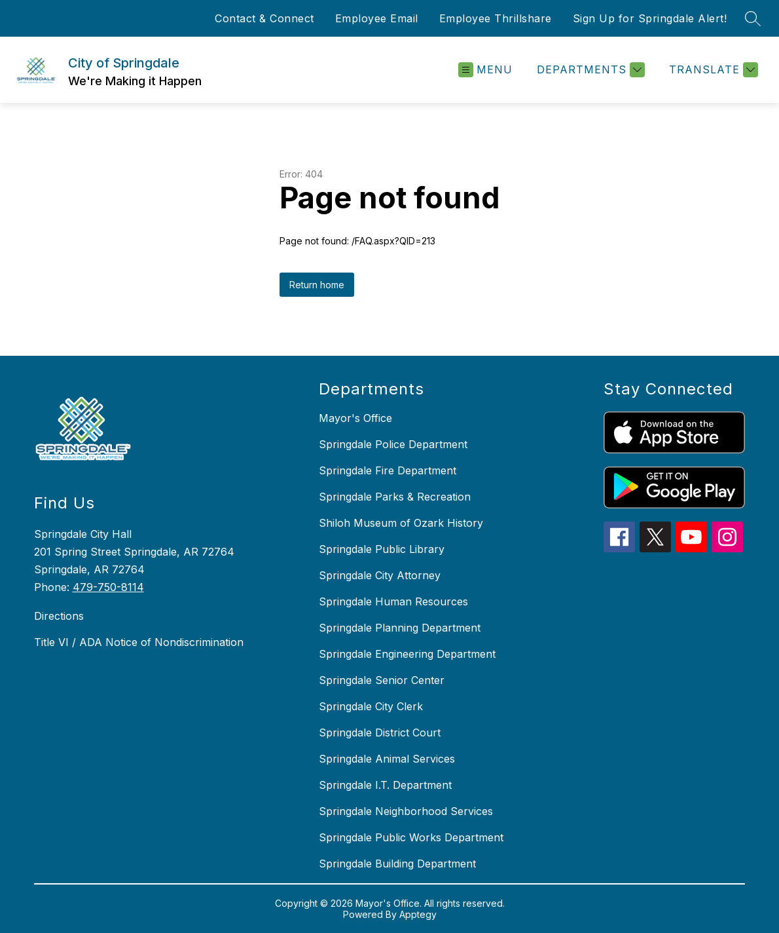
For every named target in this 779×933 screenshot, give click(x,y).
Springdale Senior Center (381, 680)
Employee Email (376, 18)
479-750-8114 (108, 587)
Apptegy (418, 914)
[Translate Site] (712, 70)
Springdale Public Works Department (411, 837)
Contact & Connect (264, 18)
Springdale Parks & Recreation (395, 496)
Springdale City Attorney (380, 575)
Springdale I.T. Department (385, 784)
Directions (59, 615)
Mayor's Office (355, 418)
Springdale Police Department (393, 444)
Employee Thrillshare (495, 18)
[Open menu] (485, 70)
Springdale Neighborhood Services (406, 811)
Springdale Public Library (381, 549)
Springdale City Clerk (371, 706)
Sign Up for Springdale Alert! (650, 18)
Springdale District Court (380, 732)
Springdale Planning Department (399, 627)
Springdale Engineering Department (407, 653)
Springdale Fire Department (387, 470)
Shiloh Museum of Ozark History (401, 522)
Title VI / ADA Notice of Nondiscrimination (139, 642)
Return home (316, 284)
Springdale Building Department (397, 863)
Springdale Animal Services (387, 758)
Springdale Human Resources (393, 601)
